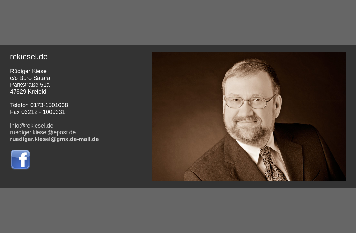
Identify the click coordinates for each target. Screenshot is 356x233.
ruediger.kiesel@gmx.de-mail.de (54, 139)
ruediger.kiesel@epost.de (43, 132)
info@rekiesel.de (31, 125)
